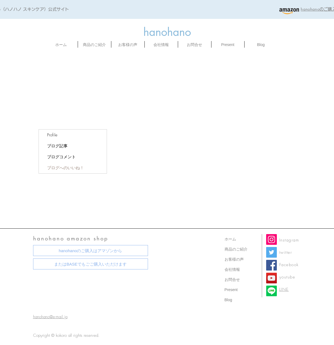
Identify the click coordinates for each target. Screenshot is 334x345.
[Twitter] (271, 252)
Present (231, 290)
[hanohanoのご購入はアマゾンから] (90, 250)
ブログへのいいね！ (65, 168)
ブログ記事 (57, 146)
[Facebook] (271, 265)
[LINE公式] (271, 291)
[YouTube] (271, 278)
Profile (52, 135)
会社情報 (232, 269)
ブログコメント (61, 157)
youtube (287, 277)
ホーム (230, 239)
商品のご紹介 (236, 249)
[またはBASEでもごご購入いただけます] (90, 263)
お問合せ (232, 279)
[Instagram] (271, 239)
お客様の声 (234, 259)
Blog (228, 300)
